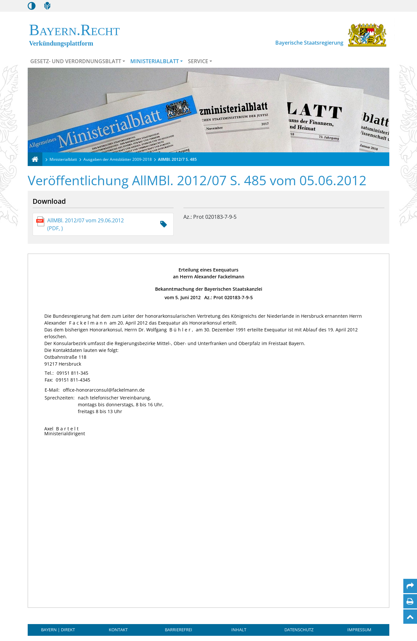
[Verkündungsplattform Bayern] (35, 159)
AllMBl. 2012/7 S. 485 (177, 159)
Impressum (359, 630)
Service (198, 61)
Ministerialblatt (154, 61)
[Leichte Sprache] (47, 6)
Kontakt (118, 630)
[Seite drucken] (410, 601)
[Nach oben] (410, 616)
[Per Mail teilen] (410, 586)
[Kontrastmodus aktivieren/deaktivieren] (32, 6)
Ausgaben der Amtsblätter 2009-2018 (117, 159)
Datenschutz (298, 630)
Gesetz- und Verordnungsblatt (75, 61)
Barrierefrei (178, 630)
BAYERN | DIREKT (58, 630)
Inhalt (238, 630)
